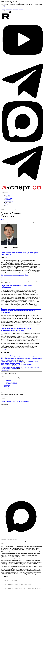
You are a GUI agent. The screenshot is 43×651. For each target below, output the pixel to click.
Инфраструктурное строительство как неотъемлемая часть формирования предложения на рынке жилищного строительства (21, 310)
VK (2, 219)
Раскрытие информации (10, 383)
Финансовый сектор (11, 360)
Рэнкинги (8, 199)
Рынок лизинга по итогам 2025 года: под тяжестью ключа (16, 364)
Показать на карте (5, 396)
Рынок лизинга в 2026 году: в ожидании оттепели (14, 355)
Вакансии (6, 386)
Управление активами (11, 368)
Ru (6, 192)
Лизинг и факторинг (33, 355)
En (3, 192)
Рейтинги (8, 195)
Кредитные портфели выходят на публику (15, 275)
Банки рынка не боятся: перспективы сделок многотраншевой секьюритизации (16, 329)
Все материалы (5, 349)
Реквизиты (7, 385)
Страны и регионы (15, 363)
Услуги (7, 204)
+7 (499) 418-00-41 (16, 401)
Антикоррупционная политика (12, 387)
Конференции (9, 201)
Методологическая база (10, 382)
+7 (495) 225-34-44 (6, 401)
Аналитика (8, 196)
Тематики (8, 202)
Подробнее (4, 7)
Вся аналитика (5, 370)
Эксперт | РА (5, 9)
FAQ (6, 205)
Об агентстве (7, 380)
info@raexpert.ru (25, 401)
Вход (4, 10)
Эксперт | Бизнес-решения (16, 9)
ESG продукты (9, 198)
